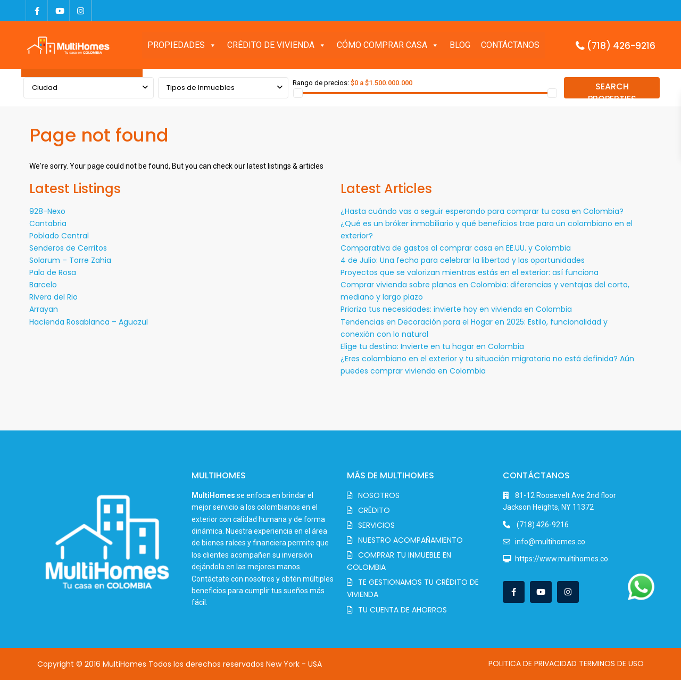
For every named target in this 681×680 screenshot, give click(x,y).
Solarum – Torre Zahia (70, 260)
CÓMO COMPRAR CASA (388, 45)
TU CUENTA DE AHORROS (402, 609)
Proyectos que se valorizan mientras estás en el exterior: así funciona (469, 272)
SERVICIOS (376, 525)
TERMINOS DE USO (611, 663)
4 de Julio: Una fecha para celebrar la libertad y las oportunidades (462, 260)
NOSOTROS (379, 495)
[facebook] (37, 10)
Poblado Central (59, 235)
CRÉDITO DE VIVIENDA (276, 45)
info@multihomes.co (550, 541)
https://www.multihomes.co (561, 558)
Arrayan (43, 309)
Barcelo (43, 284)
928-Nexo (47, 211)
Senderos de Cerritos (68, 248)
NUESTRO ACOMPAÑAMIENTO (410, 540)
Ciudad (44, 87)
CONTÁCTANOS (510, 45)
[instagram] (81, 10)
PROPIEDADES (182, 45)
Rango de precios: (321, 83)
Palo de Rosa (52, 272)
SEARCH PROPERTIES (612, 89)
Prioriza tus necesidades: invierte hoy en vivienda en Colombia (456, 309)
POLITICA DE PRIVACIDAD (532, 663)
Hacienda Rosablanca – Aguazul (88, 322)
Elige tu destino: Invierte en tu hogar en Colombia (432, 346)
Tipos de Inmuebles (201, 87)
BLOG (460, 45)
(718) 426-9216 (621, 45)
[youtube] (59, 10)
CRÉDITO (374, 510)
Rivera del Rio (53, 297)
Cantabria (48, 223)
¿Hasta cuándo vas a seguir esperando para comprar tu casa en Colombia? (482, 211)
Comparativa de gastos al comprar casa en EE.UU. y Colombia (455, 248)
